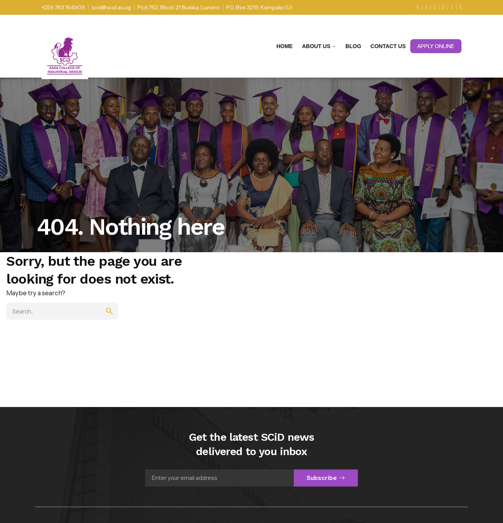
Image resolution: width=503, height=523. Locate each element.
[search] (109, 311)
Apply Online (435, 46)
